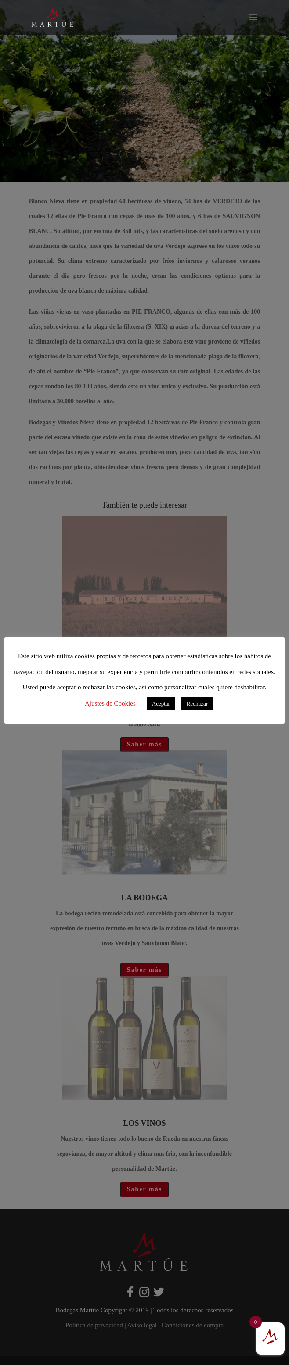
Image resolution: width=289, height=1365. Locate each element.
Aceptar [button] (161, 703)
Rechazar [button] (197, 703)
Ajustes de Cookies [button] (110, 703)
